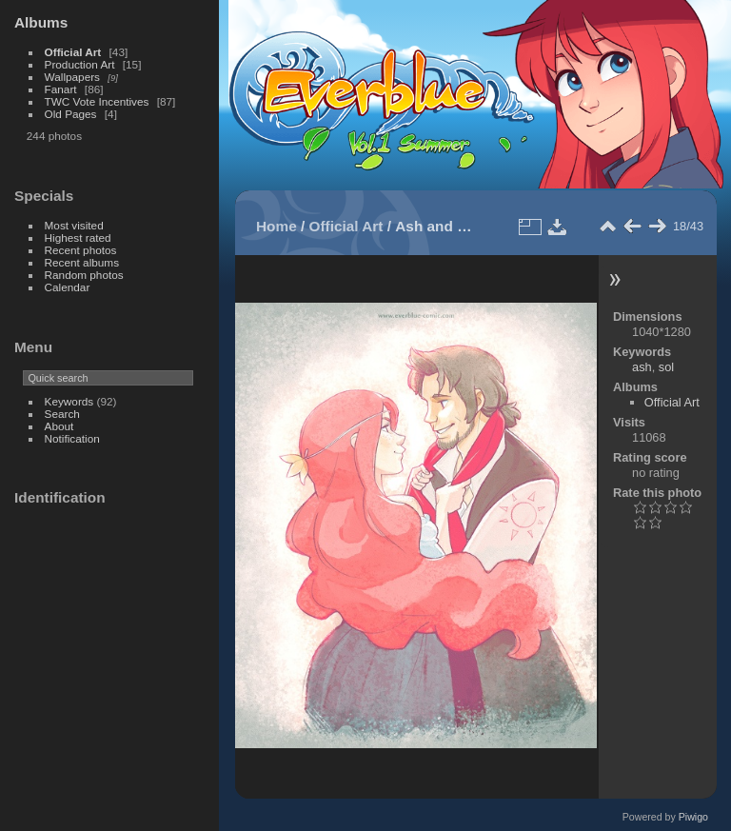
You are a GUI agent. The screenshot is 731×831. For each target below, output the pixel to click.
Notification (72, 438)
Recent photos (81, 250)
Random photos (84, 274)
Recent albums (82, 262)
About (59, 426)
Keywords (69, 401)
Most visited (74, 225)
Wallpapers (72, 76)
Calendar (67, 287)
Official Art (73, 52)
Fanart (61, 89)
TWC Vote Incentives (97, 101)
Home (276, 226)
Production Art (80, 64)
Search (62, 413)
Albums (41, 22)
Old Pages (71, 114)
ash (642, 367)
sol (666, 367)
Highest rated (78, 237)
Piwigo (693, 816)
